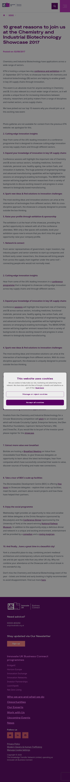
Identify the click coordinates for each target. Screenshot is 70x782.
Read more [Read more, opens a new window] (39, 388)
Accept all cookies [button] (35, 402)
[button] (35, 394)
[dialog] (35, 391)
